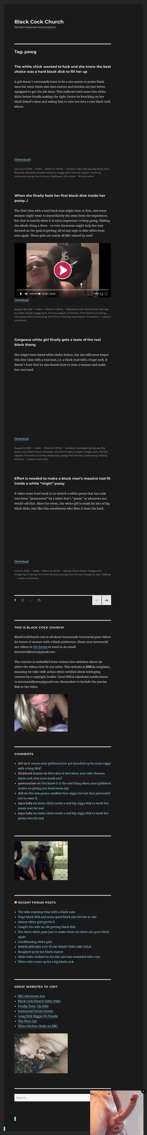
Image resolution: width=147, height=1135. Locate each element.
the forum (40, 647)
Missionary (53, 455)
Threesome (92, 316)
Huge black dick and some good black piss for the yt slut (57, 917)
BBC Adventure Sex (31, 996)
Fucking (95, 172)
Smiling (65, 316)
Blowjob (30, 172)
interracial (20, 176)
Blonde (104, 309)
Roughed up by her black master (40, 952)
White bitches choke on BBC (38, 1026)
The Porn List (27, 1021)
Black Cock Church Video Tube (39, 1001)
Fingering (20, 574)
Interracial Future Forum (35, 1011)
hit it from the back (49, 574)
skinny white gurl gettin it (36, 922)
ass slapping (83, 448)
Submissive (78, 316)
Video (38, 168)
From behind (87, 313)
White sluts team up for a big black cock (46, 962)
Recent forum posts (37, 902)
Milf (16, 316)
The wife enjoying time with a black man (46, 912)
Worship (19, 459)
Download (23, 159)
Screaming (40, 316)
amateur (71, 168)
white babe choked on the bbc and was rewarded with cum (59, 957)
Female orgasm (80, 172)
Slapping (89, 574)
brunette (19, 313)
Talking (102, 455)
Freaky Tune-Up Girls (33, 1006)
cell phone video (63, 451)
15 (40, 600)
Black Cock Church (39, 22)
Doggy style (63, 172)
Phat (30, 316)
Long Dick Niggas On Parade (38, 1016)
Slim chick (69, 176)
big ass (87, 168)
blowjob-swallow (46, 172)
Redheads (56, 176)
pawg (30, 176)
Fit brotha (73, 313)
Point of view (42, 176)
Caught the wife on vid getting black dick (47, 927)
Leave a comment (37, 459)
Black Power (91, 309)
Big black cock (100, 168)
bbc (79, 168)
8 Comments (86, 176)
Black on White (54, 168)
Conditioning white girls (35, 942)
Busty (29, 313)
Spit (98, 574)
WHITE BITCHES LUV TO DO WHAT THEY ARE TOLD (54, 947)
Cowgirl (78, 451)
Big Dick (19, 172)
